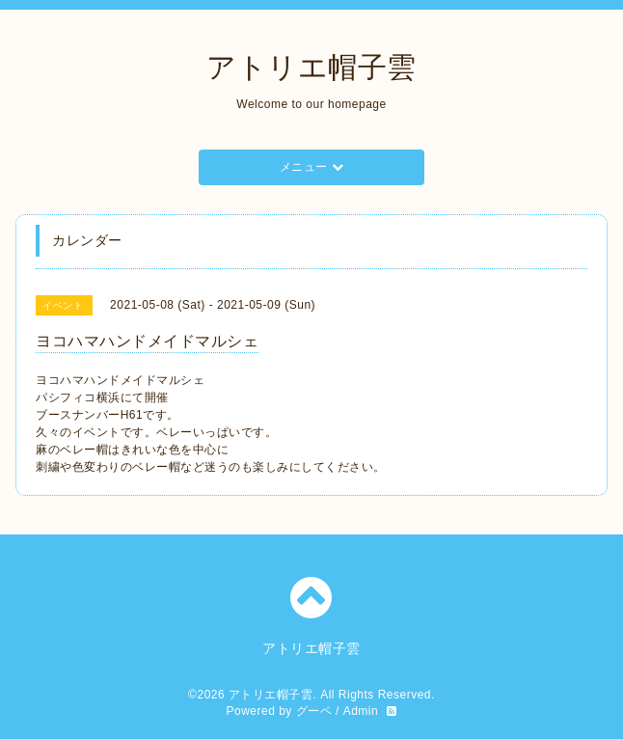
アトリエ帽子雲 (311, 67)
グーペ (314, 711)
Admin (361, 711)
